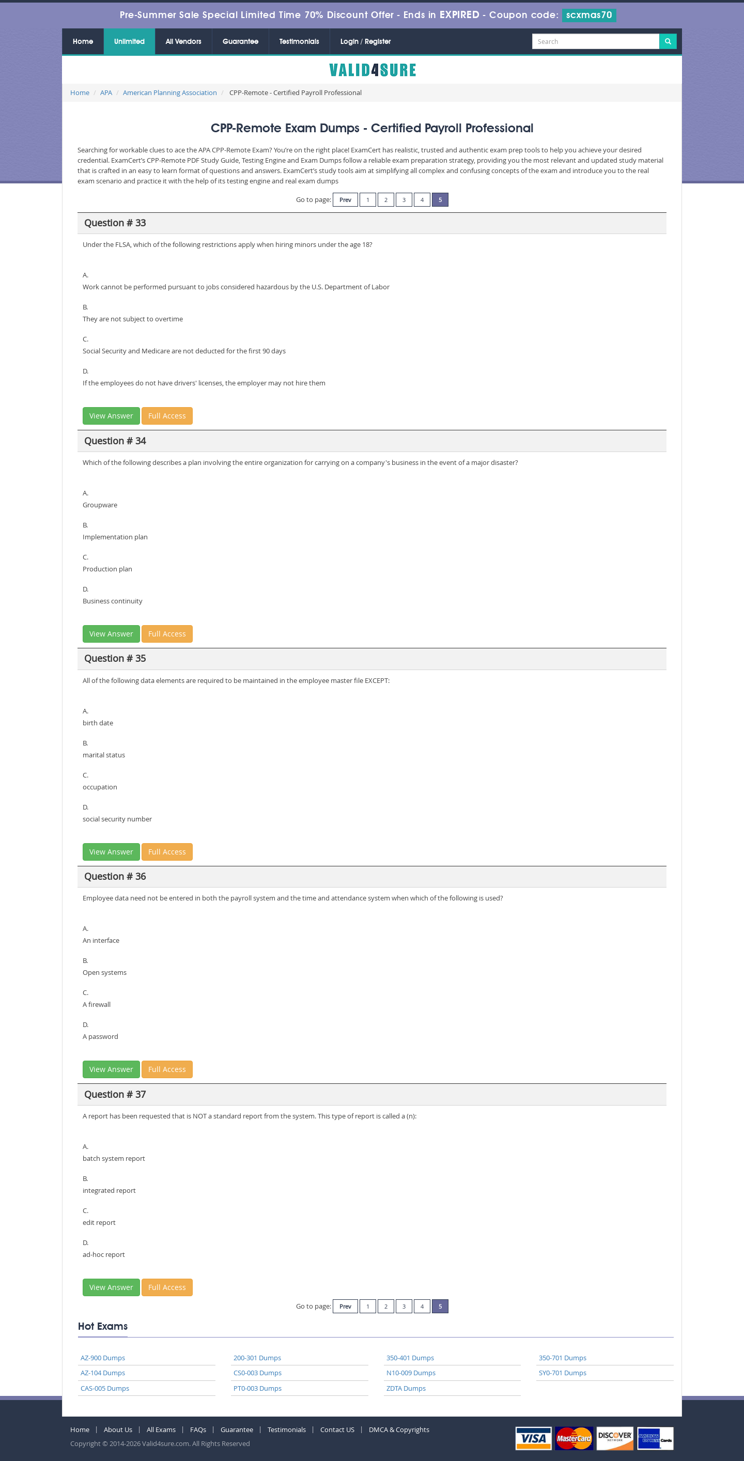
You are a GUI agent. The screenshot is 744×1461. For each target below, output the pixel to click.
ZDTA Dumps (406, 1388)
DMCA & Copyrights (399, 1429)
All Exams (161, 1429)
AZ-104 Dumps (103, 1372)
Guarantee (240, 41)
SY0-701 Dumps (562, 1372)
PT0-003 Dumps (258, 1388)
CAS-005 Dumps (105, 1388)
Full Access (167, 416)
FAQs (198, 1429)
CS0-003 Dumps (258, 1372)
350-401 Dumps (410, 1357)
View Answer (111, 416)
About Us (118, 1429)
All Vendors (184, 41)
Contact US (337, 1429)
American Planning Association (170, 92)
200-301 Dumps (257, 1357)
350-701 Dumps (562, 1357)
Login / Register (365, 41)
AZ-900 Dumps (103, 1357)
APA (106, 92)
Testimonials (299, 41)
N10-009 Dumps (411, 1372)
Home (83, 41)
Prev (345, 200)
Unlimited (129, 41)
